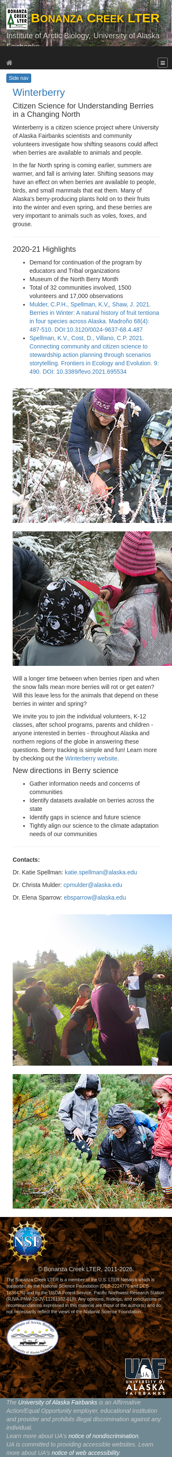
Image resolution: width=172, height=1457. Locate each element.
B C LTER (83, 18)
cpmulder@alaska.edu (93, 885)
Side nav (19, 78)
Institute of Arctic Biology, (48, 36)
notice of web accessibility (85, 1452)
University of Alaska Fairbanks (57, 1402)
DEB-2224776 (115, 1285)
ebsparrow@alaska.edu (95, 897)
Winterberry (39, 92)
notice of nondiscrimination (103, 1436)
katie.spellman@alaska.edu (101, 872)
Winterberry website (91, 758)
